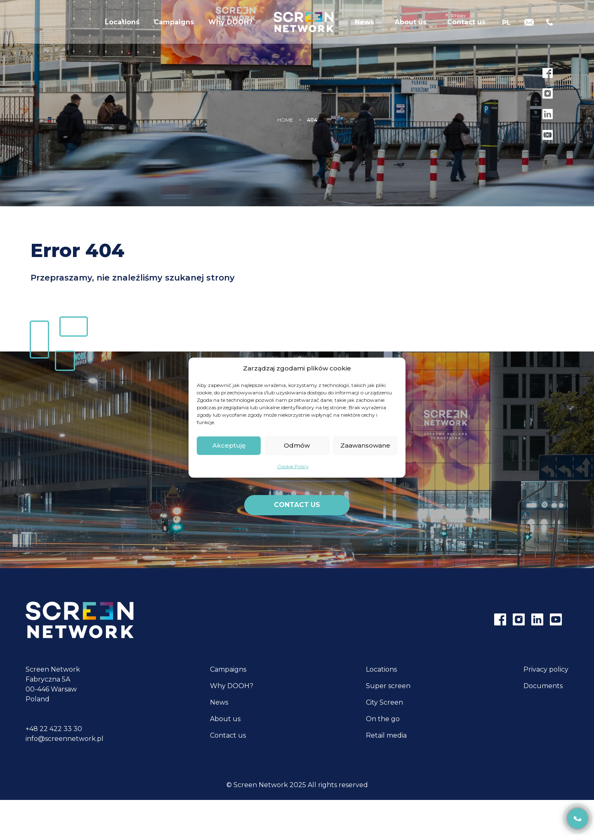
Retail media (386, 735)
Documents (543, 686)
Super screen (388, 686)
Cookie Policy (293, 466)
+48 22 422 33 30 (54, 729)
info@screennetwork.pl (65, 739)
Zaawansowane (365, 445)
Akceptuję (228, 445)
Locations (122, 27)
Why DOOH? (230, 27)
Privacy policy (545, 669)
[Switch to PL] (506, 25)
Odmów (297, 445)
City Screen (384, 702)
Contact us (466, 27)
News (364, 27)
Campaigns (174, 27)
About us (411, 27)
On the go (383, 719)
